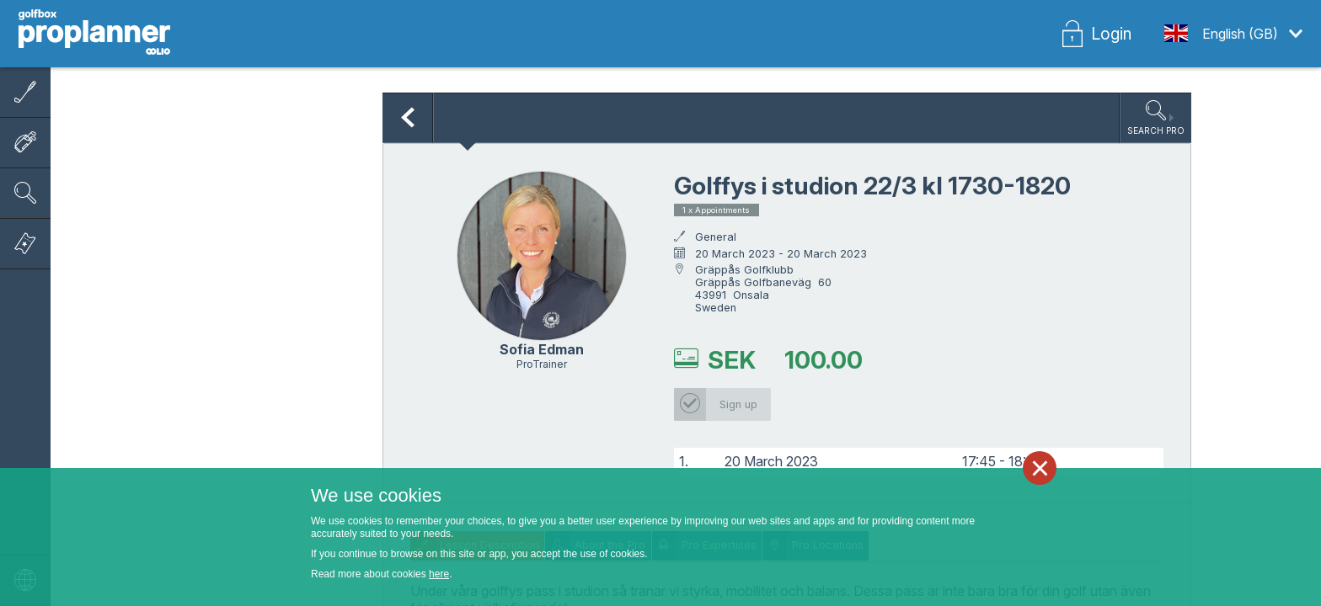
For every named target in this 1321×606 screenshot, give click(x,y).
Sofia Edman (542, 349)
